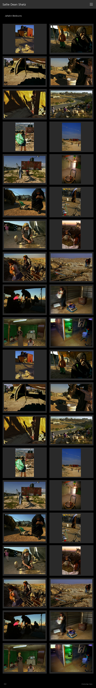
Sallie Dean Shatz (14, 4)
